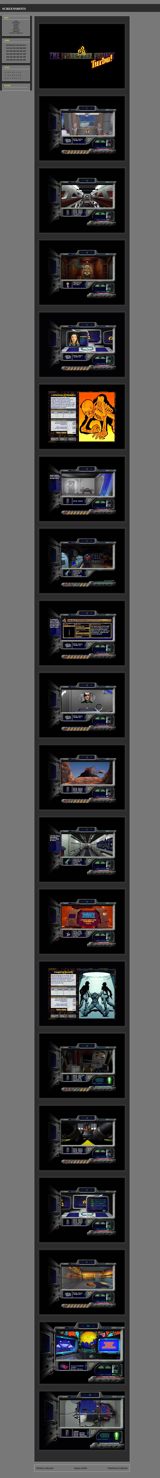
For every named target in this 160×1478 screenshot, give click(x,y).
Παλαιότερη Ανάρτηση (117, 1468)
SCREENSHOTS (14, 8)
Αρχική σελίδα (80, 1468)
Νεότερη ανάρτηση (44, 1468)
